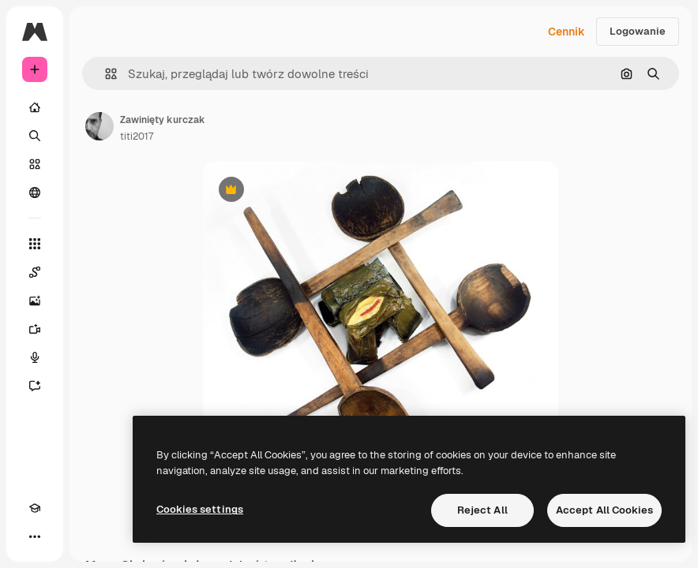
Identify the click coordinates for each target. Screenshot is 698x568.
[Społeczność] (34, 192)
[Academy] (34, 508)
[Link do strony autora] (99, 126)
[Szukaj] (34, 135)
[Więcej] (34, 536)
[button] (104, 74)
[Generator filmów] (34, 329)
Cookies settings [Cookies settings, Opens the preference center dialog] (199, 509)
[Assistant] (34, 385)
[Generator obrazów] (34, 300)
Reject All (482, 510)
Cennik (566, 31)
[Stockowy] (34, 164)
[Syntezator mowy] (34, 357)
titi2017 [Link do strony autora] (136, 136)
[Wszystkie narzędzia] (34, 243)
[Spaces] (34, 272)
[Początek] (34, 107)
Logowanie (638, 31)
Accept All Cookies (604, 510)
